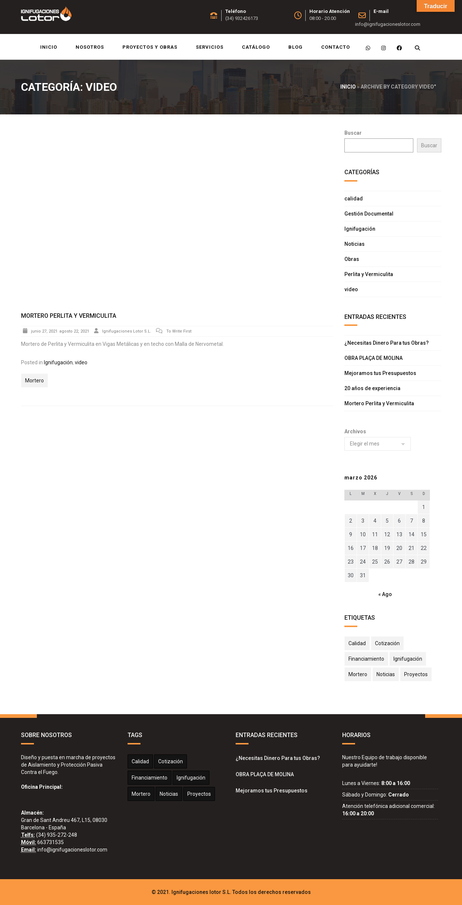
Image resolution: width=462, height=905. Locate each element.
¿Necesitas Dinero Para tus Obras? (386, 343)
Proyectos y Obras (149, 47)
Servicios (209, 47)
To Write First (178, 331)
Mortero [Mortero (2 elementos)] (357, 674)
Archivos (355, 431)
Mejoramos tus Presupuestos (380, 373)
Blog (295, 47)
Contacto (335, 47)
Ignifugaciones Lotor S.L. (126, 331)
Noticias (354, 244)
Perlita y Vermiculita (368, 274)
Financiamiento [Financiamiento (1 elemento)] (366, 659)
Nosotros (90, 47)
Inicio (48, 47)
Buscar (353, 133)
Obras (351, 259)
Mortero (34, 380)
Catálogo (256, 47)
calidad (353, 199)
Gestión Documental (368, 214)
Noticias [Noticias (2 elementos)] (385, 674)
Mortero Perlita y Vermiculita (68, 315)
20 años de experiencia (372, 388)
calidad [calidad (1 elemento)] (357, 643)
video (81, 362)
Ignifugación (58, 362)
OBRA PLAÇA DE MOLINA (373, 358)
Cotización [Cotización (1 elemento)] (387, 643)
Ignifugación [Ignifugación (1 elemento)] (407, 659)
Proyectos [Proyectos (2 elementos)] (416, 674)
